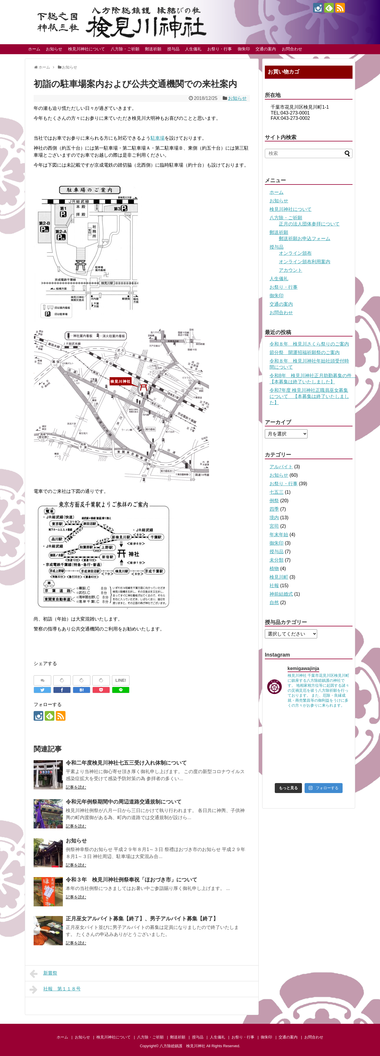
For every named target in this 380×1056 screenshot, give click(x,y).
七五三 (277, 492)
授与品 (173, 49)
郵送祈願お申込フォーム (304, 238)
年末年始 (279, 534)
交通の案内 (265, 49)
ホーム (34, 49)
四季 (274, 509)
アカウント (290, 270)
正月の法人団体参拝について (309, 223)
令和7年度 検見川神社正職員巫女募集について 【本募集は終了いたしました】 (309, 396)
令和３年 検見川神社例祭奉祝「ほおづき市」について (131, 880)
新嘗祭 (43, 973)
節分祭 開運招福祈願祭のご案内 (305, 352)
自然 (274, 602)
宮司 (274, 526)
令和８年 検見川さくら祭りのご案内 (309, 343)
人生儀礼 (193, 49)
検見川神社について (86, 49)
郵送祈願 (153, 49)
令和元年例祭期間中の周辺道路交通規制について (124, 802)
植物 (274, 568)
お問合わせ (292, 49)
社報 (274, 585)
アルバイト (281, 466)
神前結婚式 (281, 594)
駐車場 (158, 138)
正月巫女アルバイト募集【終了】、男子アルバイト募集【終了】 (142, 919)
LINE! (120, 680)
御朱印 (244, 49)
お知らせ (54, 49)
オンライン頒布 (295, 253)
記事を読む (76, 787)
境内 (274, 517)
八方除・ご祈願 (125, 49)
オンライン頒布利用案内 (304, 261)
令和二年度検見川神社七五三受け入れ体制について (126, 763)
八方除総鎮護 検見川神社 (182, 1046)
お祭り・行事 (219, 49)
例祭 (274, 500)
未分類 (277, 560)
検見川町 (279, 577)
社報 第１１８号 (55, 989)
